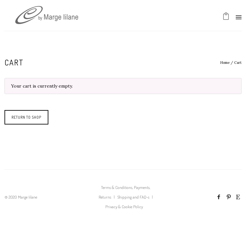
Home (225, 62)
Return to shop (26, 117)
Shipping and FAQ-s (133, 197)
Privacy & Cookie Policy (124, 206)
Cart (238, 62)
